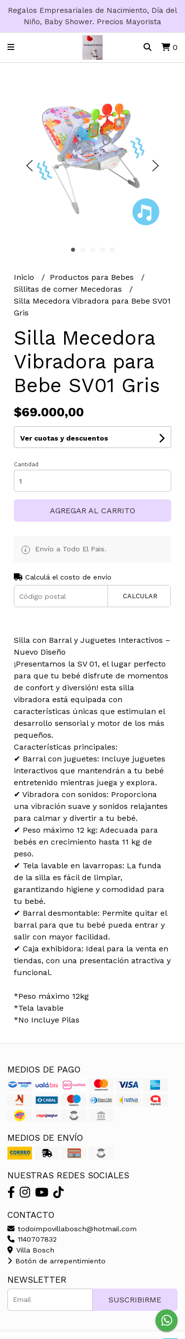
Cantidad (26, 464)
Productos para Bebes (93, 277)
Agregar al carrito (92, 510)
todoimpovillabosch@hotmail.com (72, 1229)
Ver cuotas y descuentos (64, 438)
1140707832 (32, 1239)
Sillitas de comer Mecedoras (69, 289)
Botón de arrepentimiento (56, 1261)
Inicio (25, 277)
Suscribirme (135, 1299)
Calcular (140, 596)
